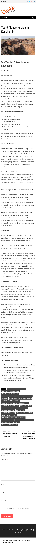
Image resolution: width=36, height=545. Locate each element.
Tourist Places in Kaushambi (9, 424)
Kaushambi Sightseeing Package (10, 401)
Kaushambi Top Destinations (9, 403)
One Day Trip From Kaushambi (24, 412)
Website (3, 500)
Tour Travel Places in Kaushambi (11, 422)
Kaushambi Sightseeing (25, 398)
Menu (4, 18)
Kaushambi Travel (23, 408)
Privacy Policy (21, 530)
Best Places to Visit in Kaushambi (16, 389)
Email (3, 492)
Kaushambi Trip (20, 410)
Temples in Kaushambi (7, 420)
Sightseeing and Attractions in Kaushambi (13, 417)
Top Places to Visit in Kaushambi (24, 420)
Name (3, 484)
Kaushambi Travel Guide (8, 410)
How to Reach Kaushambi (25, 396)
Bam (11, 542)
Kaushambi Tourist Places (9, 408)
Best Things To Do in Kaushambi (10, 391)
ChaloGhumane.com (17, 540)
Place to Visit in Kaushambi (9, 415)
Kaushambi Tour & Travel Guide (10, 405)
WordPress (4, 542)
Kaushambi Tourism (25, 405)
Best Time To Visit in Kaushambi (10, 393)
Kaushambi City (13, 398)
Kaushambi (4, 24)
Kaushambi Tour (23, 403)
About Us (30, 530)
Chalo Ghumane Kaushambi (9, 396)
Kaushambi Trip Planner (8, 412)
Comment (4, 459)
